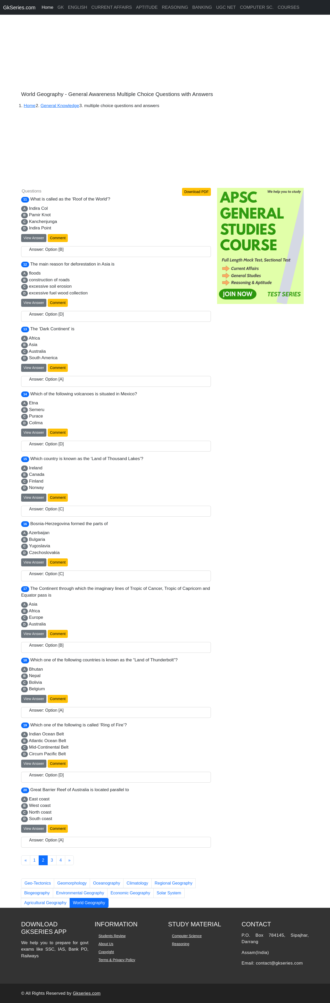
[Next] (69, 860)
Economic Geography (130, 893)
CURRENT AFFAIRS (111, 7)
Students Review (112, 936)
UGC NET (226, 7)
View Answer (33, 238)
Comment (58, 238)
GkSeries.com (19, 7)
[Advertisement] (154, 54)
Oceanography (106, 883)
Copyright (106, 952)
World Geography (89, 903)
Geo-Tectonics (37, 883)
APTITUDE (147, 7)
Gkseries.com (87, 993)
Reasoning (180, 944)
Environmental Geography (80, 893)
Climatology (137, 883)
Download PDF (196, 192)
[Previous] (25, 860)
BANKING (202, 7)
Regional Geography (174, 883)
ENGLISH (77, 7)
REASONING (175, 7)
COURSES (288, 7)
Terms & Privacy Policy (116, 960)
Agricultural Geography (45, 903)
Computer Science (187, 936)
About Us (105, 944)
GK (60, 7)
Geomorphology (72, 883)
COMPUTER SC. (257, 7)
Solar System (169, 893)
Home (47, 7)
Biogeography (37, 893)
